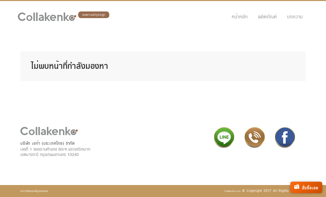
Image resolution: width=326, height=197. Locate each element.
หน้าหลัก (240, 17)
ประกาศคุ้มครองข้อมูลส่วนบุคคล (34, 191)
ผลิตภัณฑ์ (267, 17)
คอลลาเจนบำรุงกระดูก (93, 14)
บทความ (295, 17)
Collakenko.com (232, 191)
